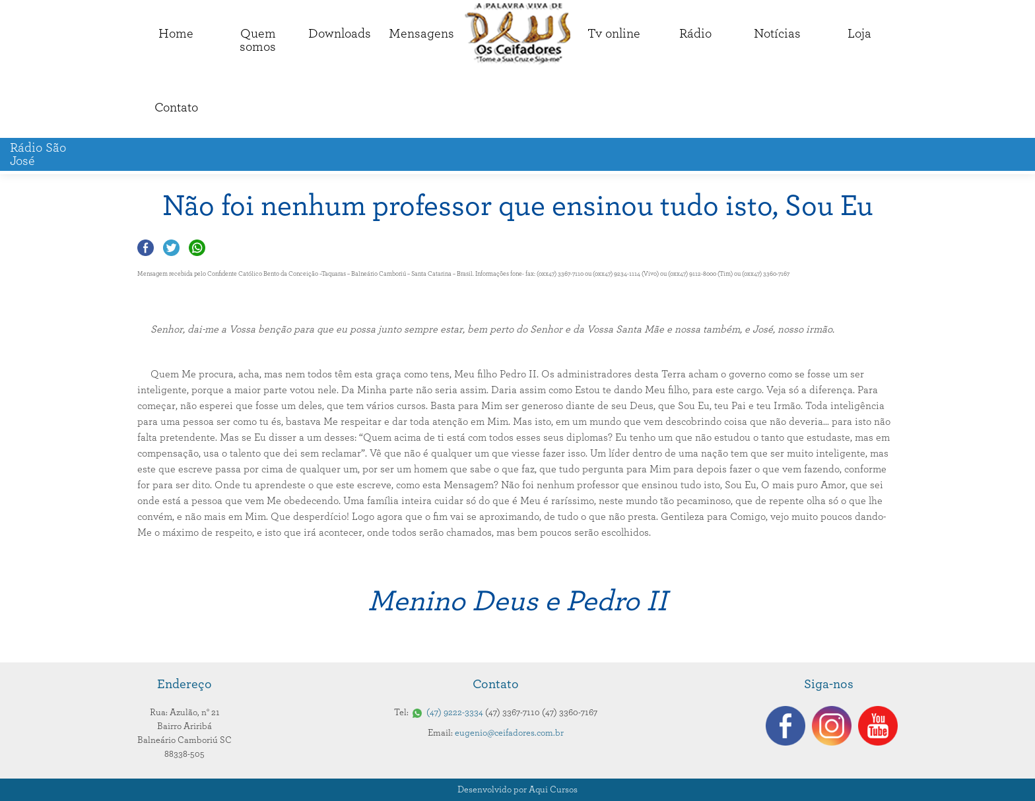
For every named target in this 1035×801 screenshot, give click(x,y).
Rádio (695, 33)
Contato (176, 107)
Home (175, 33)
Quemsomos (258, 40)
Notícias (777, 33)
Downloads (339, 33)
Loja (859, 33)
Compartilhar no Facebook (145, 248)
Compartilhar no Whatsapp (197, 248)
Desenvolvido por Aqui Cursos (517, 789)
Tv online (613, 33)
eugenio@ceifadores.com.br (509, 733)
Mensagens (421, 33)
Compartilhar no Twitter (171, 248)
